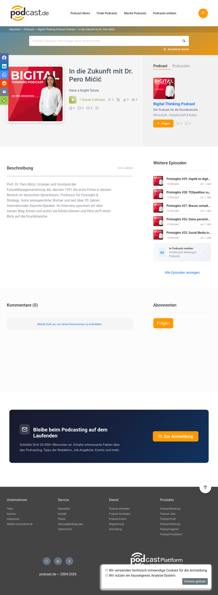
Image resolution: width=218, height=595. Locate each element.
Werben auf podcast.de (20, 524)
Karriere (11, 513)
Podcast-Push (168, 519)
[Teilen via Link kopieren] (4, 100)
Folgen (163, 123)
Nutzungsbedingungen (70, 524)
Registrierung (116, 524)
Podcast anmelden (119, 508)
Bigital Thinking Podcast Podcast (56, 29)
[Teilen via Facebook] (4, 57)
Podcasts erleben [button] (164, 13)
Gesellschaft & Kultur (183, 115)
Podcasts (29, 29)
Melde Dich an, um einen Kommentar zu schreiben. (69, 324)
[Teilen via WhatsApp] (4, 74)
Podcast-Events (117, 519)
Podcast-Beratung (170, 508)
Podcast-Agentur (169, 529)
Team (10, 508)
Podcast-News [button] (80, 13)
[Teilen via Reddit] (4, 83)
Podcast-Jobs (168, 513)
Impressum (13, 519)
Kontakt (62, 513)
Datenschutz (65, 529)
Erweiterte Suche (178, 49)
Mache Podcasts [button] (135, 13)
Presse (62, 519)
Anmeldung (115, 529)
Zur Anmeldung (175, 436)
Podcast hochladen (120, 513)
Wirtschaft (160, 115)
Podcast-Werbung (170, 524)
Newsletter (64, 508)
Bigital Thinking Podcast (174, 104)
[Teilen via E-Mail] (4, 92)
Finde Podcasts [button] (107, 13)
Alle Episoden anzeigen (182, 272)
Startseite (14, 29)
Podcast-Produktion (171, 534)
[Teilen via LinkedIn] (4, 66)
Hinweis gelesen (195, 581)
